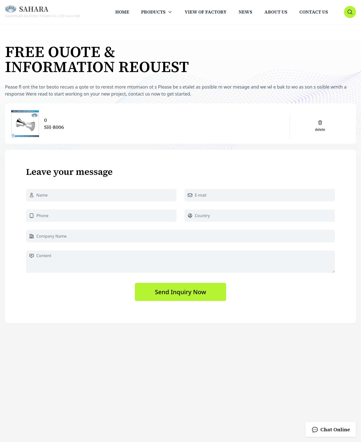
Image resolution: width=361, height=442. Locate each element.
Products (153, 12)
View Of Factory (206, 12)
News (245, 12)
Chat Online (330, 429)
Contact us (313, 12)
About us (275, 12)
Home (122, 12)
